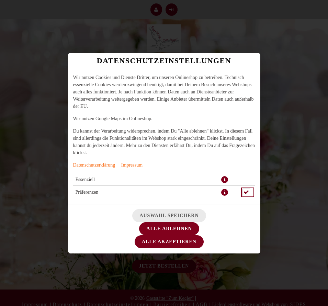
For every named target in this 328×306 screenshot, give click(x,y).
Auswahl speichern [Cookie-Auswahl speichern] (169, 215)
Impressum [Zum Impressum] (132, 165)
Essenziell (85, 179)
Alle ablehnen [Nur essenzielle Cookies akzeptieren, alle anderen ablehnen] (169, 228)
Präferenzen (87, 192)
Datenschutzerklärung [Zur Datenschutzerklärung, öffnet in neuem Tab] (94, 165)
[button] (224, 179)
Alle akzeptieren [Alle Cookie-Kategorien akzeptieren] (169, 241)
